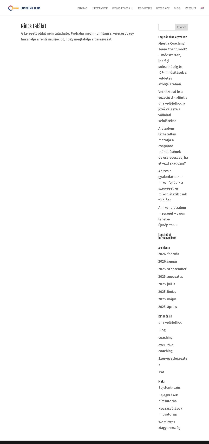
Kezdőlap (82, 8)
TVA (161, 372)
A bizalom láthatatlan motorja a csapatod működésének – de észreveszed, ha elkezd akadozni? (173, 145)
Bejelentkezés (169, 388)
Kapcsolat (190, 8)
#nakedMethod (170, 322)
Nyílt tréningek (99, 8)
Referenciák (162, 8)
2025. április (167, 307)
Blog (177, 8)
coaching (165, 337)
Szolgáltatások (121, 8)
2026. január (167, 261)
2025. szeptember (172, 269)
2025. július (166, 284)
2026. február (168, 254)
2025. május (167, 299)
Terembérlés (145, 8)
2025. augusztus (170, 276)
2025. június (167, 292)
